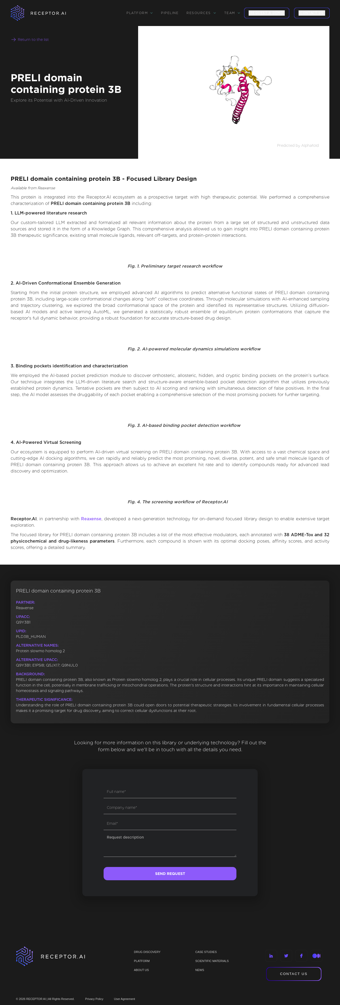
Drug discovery (147, 952)
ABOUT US (141, 970)
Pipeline (169, 13)
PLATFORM (142, 961)
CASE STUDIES (206, 952)
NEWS (199, 970)
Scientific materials (212, 961)
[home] (45, 13)
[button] (140, 13)
